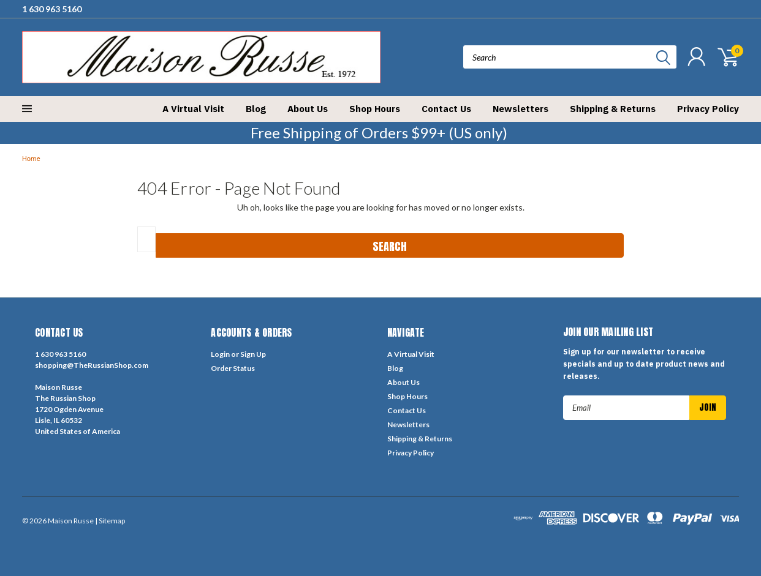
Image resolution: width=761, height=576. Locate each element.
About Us (307, 108)
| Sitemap (110, 520)
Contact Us (446, 108)
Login (220, 354)
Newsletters (520, 108)
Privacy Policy (708, 108)
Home (31, 159)
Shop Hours (374, 108)
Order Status (233, 368)
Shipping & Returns (613, 108)
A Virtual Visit (193, 108)
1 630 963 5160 (51, 9)
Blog (256, 108)
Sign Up (253, 354)
